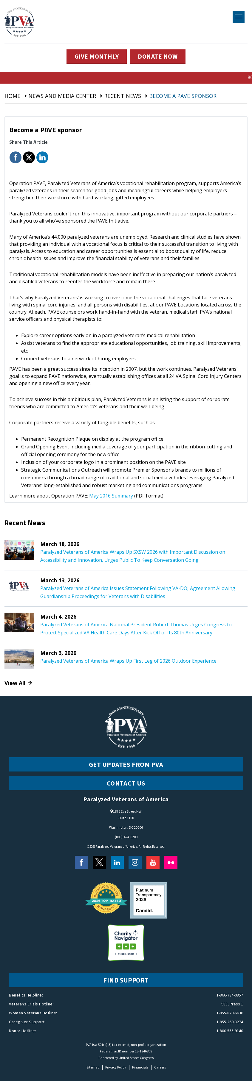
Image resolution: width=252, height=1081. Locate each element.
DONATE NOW (158, 56)
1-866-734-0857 (230, 995)
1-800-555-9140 (230, 1030)
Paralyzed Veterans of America (116, 846)
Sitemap (92, 1067)
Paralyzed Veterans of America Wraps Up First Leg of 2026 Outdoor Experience (128, 661)
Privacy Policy (115, 1067)
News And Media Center (62, 95)
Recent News (122, 95)
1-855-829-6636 (230, 1013)
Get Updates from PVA (126, 764)
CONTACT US (126, 783)
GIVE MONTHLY (95, 56)
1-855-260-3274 (230, 1021)
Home (12, 95)
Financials (140, 1067)
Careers (160, 1067)
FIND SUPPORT (126, 980)
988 (224, 1004)
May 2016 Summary (111, 495)
